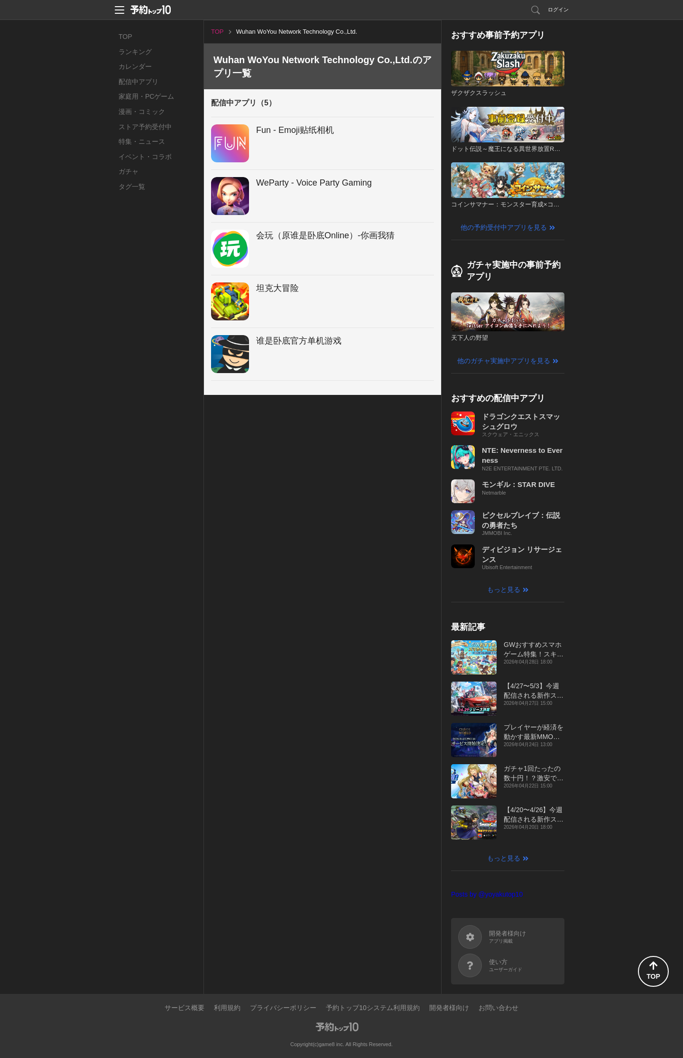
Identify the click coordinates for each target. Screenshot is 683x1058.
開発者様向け (449, 1007)
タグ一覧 (132, 186)
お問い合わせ (498, 1007)
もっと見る (503, 589)
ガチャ (128, 171)
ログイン (558, 9)
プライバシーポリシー (283, 1007)
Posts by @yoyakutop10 (487, 894)
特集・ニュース (142, 141)
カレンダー (135, 66)
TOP (125, 36)
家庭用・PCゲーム (146, 96)
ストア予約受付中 (145, 127)
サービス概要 (184, 1007)
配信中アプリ (138, 81)
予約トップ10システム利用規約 (373, 1007)
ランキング (135, 52)
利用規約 (227, 1007)
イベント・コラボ (145, 156)
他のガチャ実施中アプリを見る (503, 361)
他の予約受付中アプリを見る (504, 227)
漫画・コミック (142, 111)
